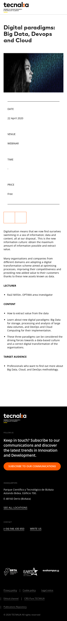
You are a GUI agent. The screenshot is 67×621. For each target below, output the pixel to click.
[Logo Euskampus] (53, 572)
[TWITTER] (14, 540)
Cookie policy (29, 590)
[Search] (52, 7)
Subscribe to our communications (32, 466)
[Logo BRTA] (11, 571)
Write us (35, 528)
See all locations (15, 507)
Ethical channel (11, 598)
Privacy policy (10, 590)
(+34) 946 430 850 (14, 528)
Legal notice (47, 590)
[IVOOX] (57, 540)
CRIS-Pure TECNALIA (34, 598)
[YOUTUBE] (40, 540)
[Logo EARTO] (31, 571)
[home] (16, 7)
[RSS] (48, 540)
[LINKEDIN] (5, 540)
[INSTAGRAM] (23, 540)
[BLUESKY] (14, 550)
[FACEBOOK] (31, 540)
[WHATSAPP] (5, 550)
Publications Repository (15, 606)
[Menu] (60, 7)
